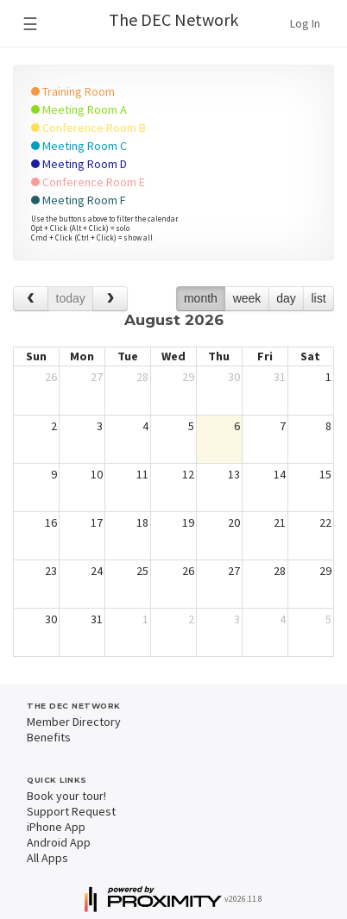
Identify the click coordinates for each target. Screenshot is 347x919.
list (318, 298)
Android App (59, 842)
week (247, 298)
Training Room (73, 91)
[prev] (30, 298)
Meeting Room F (78, 200)
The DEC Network (173, 19)
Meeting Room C (79, 145)
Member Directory (74, 721)
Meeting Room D (79, 164)
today (70, 298)
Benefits (49, 737)
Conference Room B (88, 127)
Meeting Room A (79, 109)
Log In (305, 23)
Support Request (71, 811)
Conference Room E (88, 182)
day (286, 298)
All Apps (47, 858)
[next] (110, 298)
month (201, 298)
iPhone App (56, 827)
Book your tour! (66, 795)
